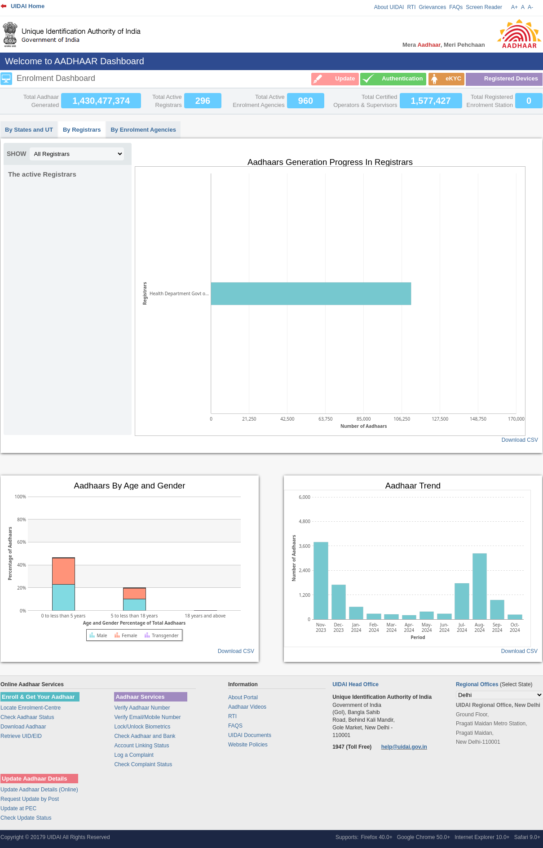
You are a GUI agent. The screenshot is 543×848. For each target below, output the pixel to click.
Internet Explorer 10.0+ (482, 837)
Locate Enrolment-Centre (30, 708)
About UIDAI (389, 7)
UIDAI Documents (249, 735)
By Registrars (82, 129)
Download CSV (520, 440)
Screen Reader (484, 7)
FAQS (235, 726)
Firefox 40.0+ (376, 837)
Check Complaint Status (143, 764)
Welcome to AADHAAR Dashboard (74, 61)
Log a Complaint (133, 755)
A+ (514, 7)
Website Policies (248, 744)
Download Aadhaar (23, 727)
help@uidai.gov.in (404, 747)
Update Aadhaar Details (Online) (39, 789)
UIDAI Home (27, 6)
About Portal (243, 697)
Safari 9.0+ (527, 837)
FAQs (456, 7)
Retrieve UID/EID (21, 736)
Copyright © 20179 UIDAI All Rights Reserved (55, 837)
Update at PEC (18, 808)
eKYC (453, 78)
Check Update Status (25, 818)
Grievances (432, 7)
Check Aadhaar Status (27, 717)
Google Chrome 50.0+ (423, 837)
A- (530, 7)
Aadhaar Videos (247, 707)
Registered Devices (511, 78)
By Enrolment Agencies (143, 129)
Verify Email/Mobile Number (147, 717)
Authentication (402, 78)
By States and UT (29, 129)
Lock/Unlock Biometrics (142, 727)
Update (345, 78)
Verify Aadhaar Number (142, 708)
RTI (411, 7)
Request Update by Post (29, 799)
